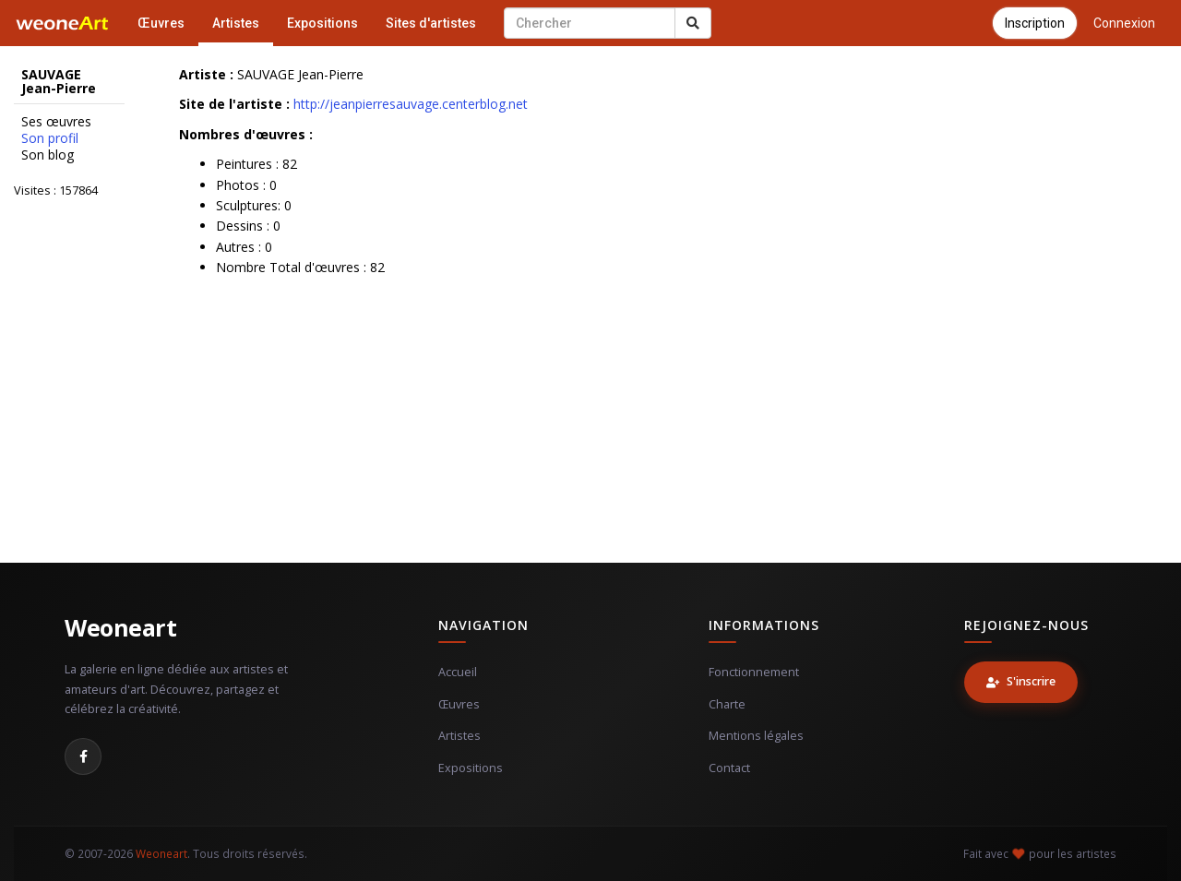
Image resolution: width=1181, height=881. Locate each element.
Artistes (235, 23)
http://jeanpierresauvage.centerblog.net (410, 104)
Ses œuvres (56, 121)
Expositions (322, 23)
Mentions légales (756, 736)
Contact (729, 768)
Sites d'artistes (431, 23)
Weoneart (120, 627)
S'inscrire (1021, 681)
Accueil (457, 672)
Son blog (47, 155)
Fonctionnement (754, 672)
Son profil (49, 138)
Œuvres (161, 23)
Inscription (1035, 23)
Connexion (1124, 23)
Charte (727, 704)
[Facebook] (83, 756)
